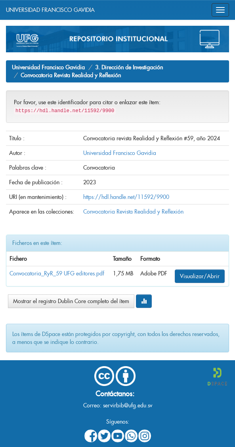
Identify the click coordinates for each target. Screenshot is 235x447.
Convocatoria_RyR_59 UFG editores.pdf (57, 273)
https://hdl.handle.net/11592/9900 (126, 197)
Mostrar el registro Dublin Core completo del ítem (71, 301)
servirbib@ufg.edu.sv (127, 405)
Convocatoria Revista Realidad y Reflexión (71, 75)
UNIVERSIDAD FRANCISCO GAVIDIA (50, 9)
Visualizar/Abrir (200, 276)
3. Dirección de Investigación (129, 67)
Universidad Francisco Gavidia (48, 67)
